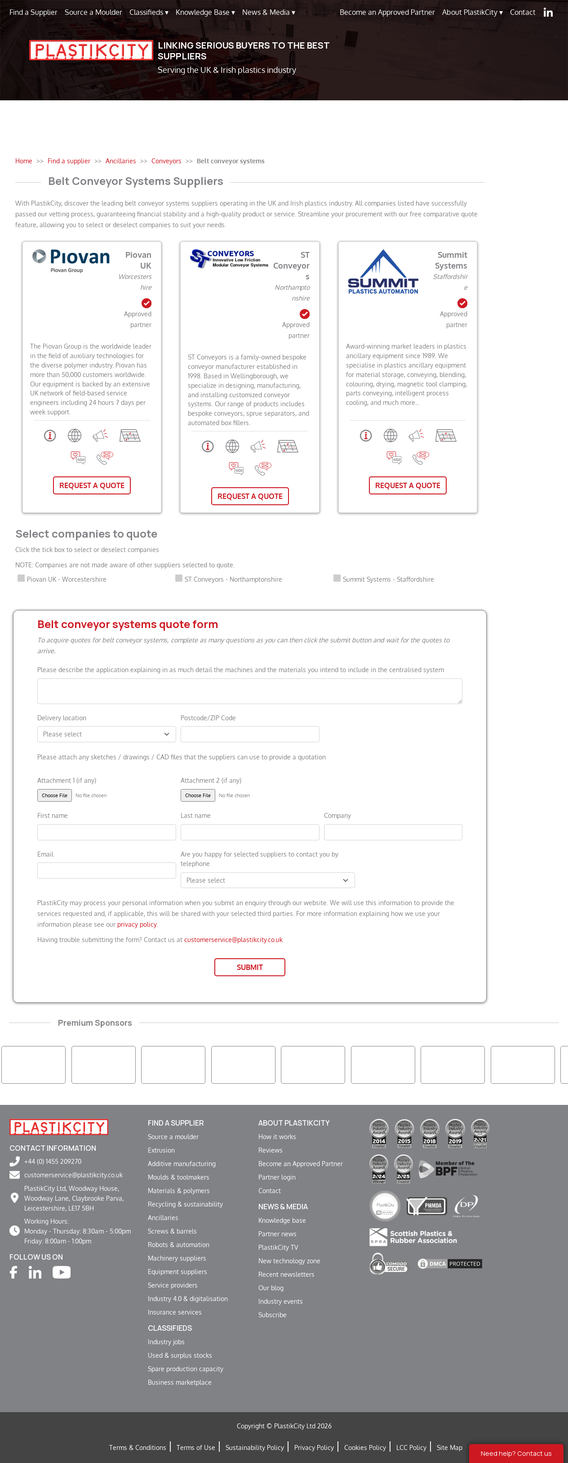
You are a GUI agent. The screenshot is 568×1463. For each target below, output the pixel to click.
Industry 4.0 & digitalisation (188, 1298)
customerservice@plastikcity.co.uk (233, 939)
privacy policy (136, 924)
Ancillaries (163, 1217)
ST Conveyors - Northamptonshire (233, 579)
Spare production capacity (185, 1368)
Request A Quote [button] (91, 485)
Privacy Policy (314, 1447)
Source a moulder (173, 1136)
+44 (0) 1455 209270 (52, 1161)
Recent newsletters (286, 1274)
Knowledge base (282, 1220)
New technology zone (289, 1261)
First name (52, 815)
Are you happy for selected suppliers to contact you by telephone (259, 859)
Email (45, 854)
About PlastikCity (472, 12)
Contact (523, 12)
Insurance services (175, 1312)
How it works (277, 1136)
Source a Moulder (93, 12)
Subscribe (272, 1314)
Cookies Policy (365, 1447)
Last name (196, 815)
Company (337, 815)
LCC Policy (411, 1447)
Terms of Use (196, 1447)
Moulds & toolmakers (178, 1177)
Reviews (270, 1150)
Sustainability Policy (255, 1447)
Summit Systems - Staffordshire (388, 579)
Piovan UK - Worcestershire (66, 579)
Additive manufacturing (182, 1163)
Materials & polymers (179, 1190)
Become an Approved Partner (387, 12)
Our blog (271, 1287)
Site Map (449, 1447)
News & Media (268, 12)
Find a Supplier (33, 12)
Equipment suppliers (177, 1271)
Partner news (277, 1234)
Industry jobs (166, 1341)
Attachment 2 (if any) (211, 780)
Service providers (173, 1285)
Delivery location (61, 718)
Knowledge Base (205, 12)
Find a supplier (176, 1123)
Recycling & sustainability (185, 1204)
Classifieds (149, 12)
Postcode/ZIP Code (208, 718)
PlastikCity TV (278, 1247)
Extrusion (161, 1150)
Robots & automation (178, 1244)
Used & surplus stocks (180, 1355)
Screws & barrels (172, 1231)
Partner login (277, 1177)
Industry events (280, 1301)
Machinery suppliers (177, 1258)
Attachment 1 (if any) (66, 780)
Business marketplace (180, 1382)
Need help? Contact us (516, 1453)
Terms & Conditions (137, 1447)
